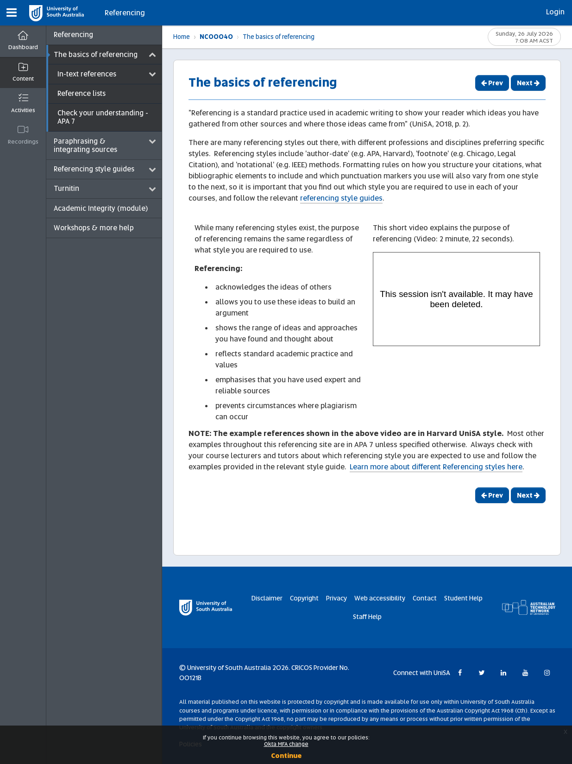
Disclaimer (267, 598)
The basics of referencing (278, 37)
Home (181, 37)
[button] (11, 12)
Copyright (304, 598)
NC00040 (216, 37)
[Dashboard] (23, 41)
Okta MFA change (286, 744)
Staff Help (367, 616)
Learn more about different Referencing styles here (436, 467)
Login (555, 12)
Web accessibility (379, 598)
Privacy (336, 598)
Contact (425, 598)
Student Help (463, 598)
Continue (286, 755)
